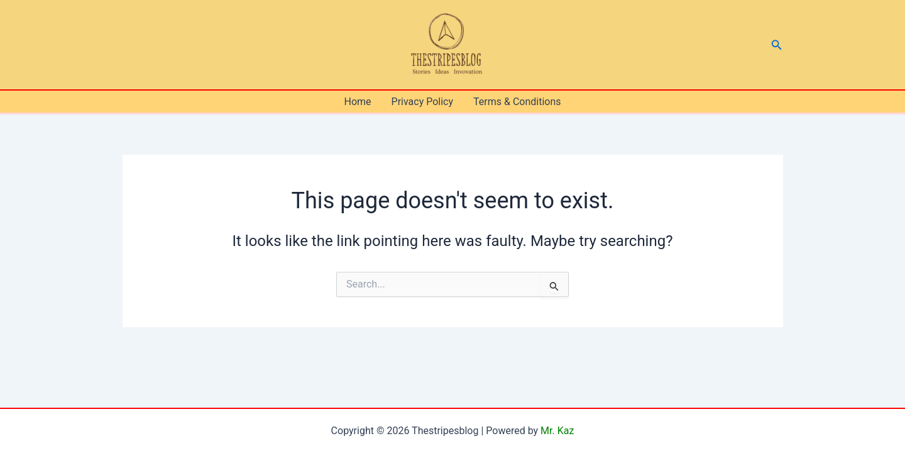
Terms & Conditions (517, 102)
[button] (776, 45)
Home (357, 102)
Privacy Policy (423, 102)
